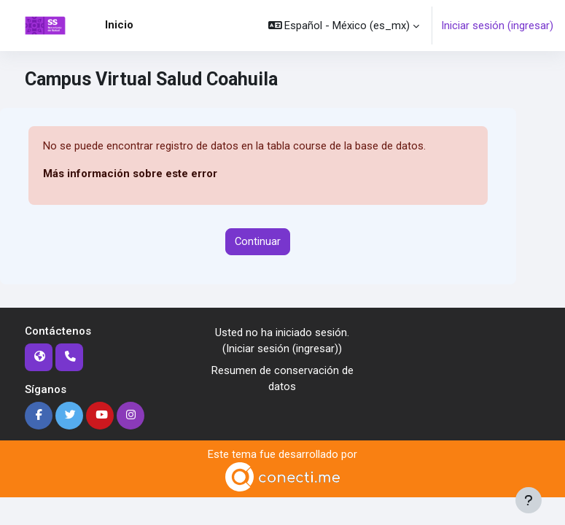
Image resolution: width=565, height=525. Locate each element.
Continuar (258, 241)
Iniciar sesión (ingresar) (497, 25)
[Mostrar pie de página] (528, 500)
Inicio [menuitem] (119, 24)
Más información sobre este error (130, 173)
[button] (344, 25)
